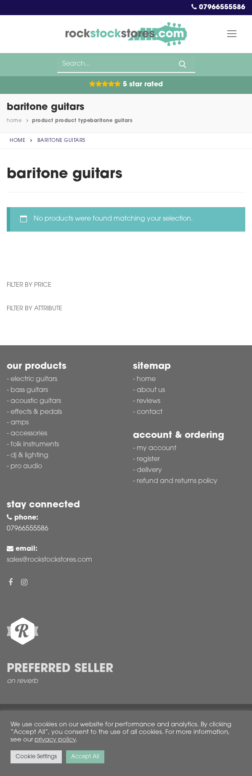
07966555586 (218, 7)
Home (14, 120)
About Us (151, 390)
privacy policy (55, 740)
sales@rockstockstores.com (49, 560)
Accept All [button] (85, 757)
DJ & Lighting (29, 455)
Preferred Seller (60, 669)
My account (156, 448)
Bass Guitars (29, 390)
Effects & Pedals (36, 412)
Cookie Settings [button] (36, 757)
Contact (149, 412)
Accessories (29, 433)
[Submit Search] (182, 64)
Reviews (148, 401)
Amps (20, 422)
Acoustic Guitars (36, 401)
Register (148, 459)
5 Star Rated (126, 84)
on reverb (22, 681)
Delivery (149, 470)
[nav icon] (231, 34)
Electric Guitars (34, 379)
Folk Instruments (35, 444)
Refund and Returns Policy (177, 481)
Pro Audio (26, 466)
